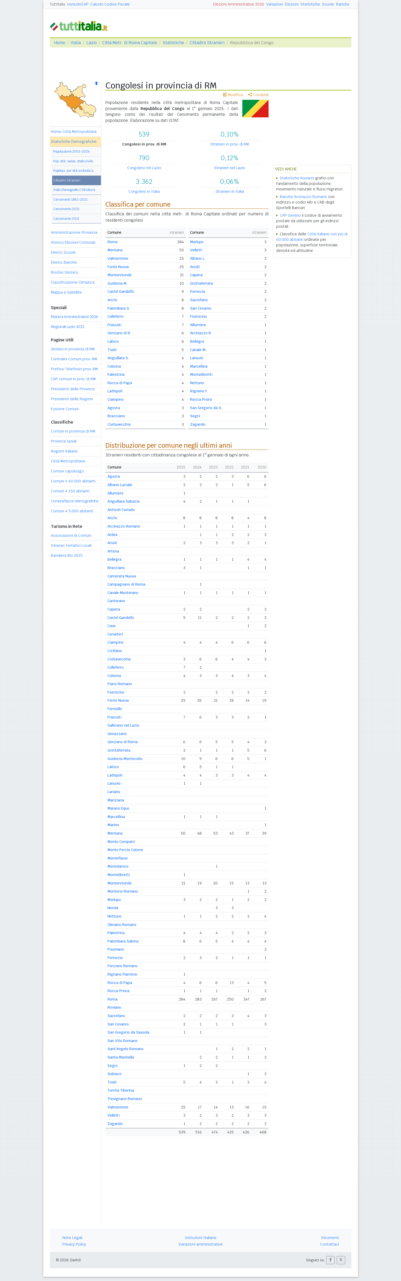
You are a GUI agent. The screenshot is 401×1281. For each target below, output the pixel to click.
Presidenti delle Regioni (72, 399)
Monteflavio (118, 858)
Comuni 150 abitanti (70, 491)
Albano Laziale (120, 484)
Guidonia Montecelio (125, 758)
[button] (330, 1260)
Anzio (112, 300)
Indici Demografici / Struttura (74, 190)
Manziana (116, 800)
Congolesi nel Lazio (144, 167)
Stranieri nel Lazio (229, 167)
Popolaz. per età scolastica (73, 170)
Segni (195, 416)
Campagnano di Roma (126, 584)
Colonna (114, 366)
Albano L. (198, 258)
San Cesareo (200, 308)
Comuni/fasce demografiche (75, 501)
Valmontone (118, 258)
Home (59, 42)
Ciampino (116, 399)
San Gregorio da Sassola (128, 1032)
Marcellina (198, 366)
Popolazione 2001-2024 (71, 151)
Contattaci (329, 1244)
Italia (76, 42)
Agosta (114, 407)
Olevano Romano (122, 924)
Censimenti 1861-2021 (70, 199)
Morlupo (197, 241)
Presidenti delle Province (73, 389)
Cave (112, 625)
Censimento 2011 (66, 218)
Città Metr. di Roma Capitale (129, 42)
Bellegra (197, 341)
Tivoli (112, 349)
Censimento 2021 (66, 209)
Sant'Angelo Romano (125, 1048)
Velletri (196, 250)
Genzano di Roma (123, 742)
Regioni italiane (64, 451)
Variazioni (274, 4)
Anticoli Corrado (121, 509)
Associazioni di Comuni (71, 535)
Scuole (328, 4)
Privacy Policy (74, 1244)
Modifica (233, 94)
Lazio (91, 42)
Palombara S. (119, 308)
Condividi (258, 94)
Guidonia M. (117, 283)
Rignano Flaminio (122, 974)
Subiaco (114, 1073)
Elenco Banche (64, 262)
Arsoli (195, 266)
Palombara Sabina (123, 941)
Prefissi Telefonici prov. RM (74, 369)
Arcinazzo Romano (124, 526)
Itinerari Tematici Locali (71, 545)
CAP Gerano (290, 215)
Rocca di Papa (120, 383)
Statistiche (310, 4)
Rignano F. (199, 391)
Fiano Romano (120, 683)
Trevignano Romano (125, 1098)
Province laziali (64, 441)
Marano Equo (118, 808)
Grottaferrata (201, 283)
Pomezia (197, 291)
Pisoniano (116, 949)
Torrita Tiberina (121, 1090)
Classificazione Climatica (72, 282)
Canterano (116, 600)
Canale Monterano (123, 592)
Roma (112, 241)
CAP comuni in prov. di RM (73, 379)
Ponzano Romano (122, 966)
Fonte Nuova (118, 266)
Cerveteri (115, 634)
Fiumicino (198, 316)
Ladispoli (115, 391)
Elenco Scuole (63, 252)
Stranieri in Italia (230, 191)
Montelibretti (201, 374)
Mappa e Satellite (66, 292)
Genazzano (117, 733)
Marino (113, 824)
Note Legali (72, 1237)
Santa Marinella (121, 1057)
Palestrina (116, 374)
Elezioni (291, 4)
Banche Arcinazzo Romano (303, 196)
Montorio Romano (123, 891)
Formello (115, 708)
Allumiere (198, 324)
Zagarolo (197, 424)
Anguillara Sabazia (124, 501)
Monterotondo (120, 275)
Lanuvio (196, 358)
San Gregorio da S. (206, 407)
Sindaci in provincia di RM (73, 349)
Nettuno (197, 383)
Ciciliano (115, 650)
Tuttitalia (57, 4)
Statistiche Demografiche (74, 141)
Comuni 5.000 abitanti (72, 511)
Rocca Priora (201, 399)
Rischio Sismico (64, 272)
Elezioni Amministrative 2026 (238, 4)
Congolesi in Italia (144, 191)
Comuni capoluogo (67, 471)
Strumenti (330, 1237)
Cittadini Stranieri (207, 42)
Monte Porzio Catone (125, 849)
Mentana (115, 250)
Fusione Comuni (65, 409)
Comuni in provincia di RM (73, 431)
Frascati (114, 324)
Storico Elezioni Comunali (73, 242)
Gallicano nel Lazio (123, 725)
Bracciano (116, 416)
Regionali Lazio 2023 (67, 326)
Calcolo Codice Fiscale (110, 4)
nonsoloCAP (77, 4)
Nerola (113, 907)
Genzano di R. (119, 333)
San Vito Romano (122, 1040)
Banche (342, 4)
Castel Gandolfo (121, 291)
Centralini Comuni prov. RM (74, 359)
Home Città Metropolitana (74, 131)
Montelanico (118, 866)
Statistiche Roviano (297, 178)
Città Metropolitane (68, 461)
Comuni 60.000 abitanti (73, 481)
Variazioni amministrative (201, 1244)
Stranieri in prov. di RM (229, 144)
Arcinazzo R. (201, 333)
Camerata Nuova (122, 576)
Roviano (114, 1007)
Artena (113, 551)
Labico (113, 341)
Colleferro (116, 316)
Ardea (112, 534)
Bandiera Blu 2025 (67, 555)
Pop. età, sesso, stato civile (73, 161)
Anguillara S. (118, 358)
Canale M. (198, 349)
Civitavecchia (119, 424)
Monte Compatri (121, 841)
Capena (196, 275)
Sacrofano (199, 300)
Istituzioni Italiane (200, 1237)
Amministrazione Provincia (74, 232)
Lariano (114, 791)
